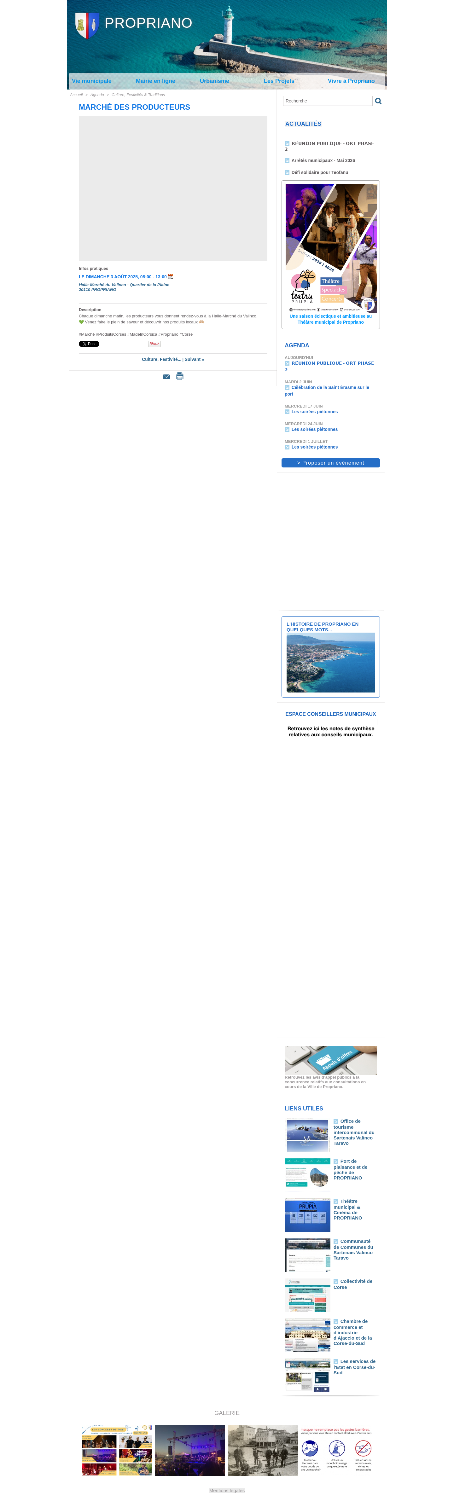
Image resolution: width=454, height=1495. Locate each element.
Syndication (241, 1490)
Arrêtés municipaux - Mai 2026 (320, 156)
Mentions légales (227, 1474)
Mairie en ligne (155, 81)
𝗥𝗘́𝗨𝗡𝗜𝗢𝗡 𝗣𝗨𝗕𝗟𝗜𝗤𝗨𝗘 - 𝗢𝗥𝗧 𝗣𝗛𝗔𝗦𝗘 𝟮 (332, 144)
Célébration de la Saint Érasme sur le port (332, 380)
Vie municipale (92, 81)
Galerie (227, 1397)
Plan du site (213, 1490)
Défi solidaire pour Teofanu (318, 167)
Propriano (149, 23)
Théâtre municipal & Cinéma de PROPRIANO (354, 1190)
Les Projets (279, 81)
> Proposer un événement (331, 447)
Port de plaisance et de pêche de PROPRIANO (354, 1150)
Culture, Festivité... (162, 359)
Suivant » (193, 359)
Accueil (76, 95)
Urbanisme (214, 81)
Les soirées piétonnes (313, 397)
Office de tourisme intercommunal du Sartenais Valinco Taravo (355, 1112)
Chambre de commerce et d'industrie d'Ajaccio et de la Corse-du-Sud (355, 1312)
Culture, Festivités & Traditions (136, 95)
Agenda (96, 95)
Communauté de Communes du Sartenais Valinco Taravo (353, 1232)
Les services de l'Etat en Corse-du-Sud (352, 1350)
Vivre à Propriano (351, 81)
